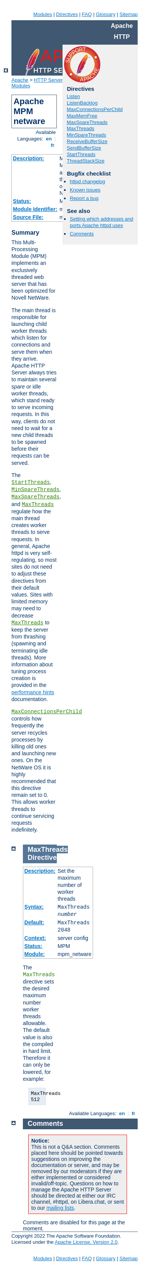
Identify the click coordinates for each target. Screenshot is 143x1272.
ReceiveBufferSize (87, 141)
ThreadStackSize (85, 161)
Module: (34, 954)
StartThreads (30, 482)
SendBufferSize (84, 148)
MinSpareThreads (35, 490)
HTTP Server (48, 80)
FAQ (87, 14)
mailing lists (60, 1208)
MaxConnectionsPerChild (46, 712)
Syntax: (34, 907)
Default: (34, 922)
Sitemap (128, 14)
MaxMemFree (82, 116)
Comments (82, 234)
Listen (73, 96)
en (49, 139)
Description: (28, 158)
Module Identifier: (35, 209)
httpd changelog (87, 181)
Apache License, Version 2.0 (86, 1242)
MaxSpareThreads (35, 497)
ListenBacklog (82, 103)
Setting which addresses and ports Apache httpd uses (101, 222)
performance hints (32, 692)
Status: (22, 201)
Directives (67, 14)
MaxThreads (38, 504)
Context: (35, 938)
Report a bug (84, 198)
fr (53, 145)
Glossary (105, 14)
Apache (19, 80)
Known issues (85, 190)
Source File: (28, 217)
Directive (42, 857)
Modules (42, 14)
